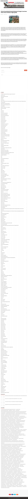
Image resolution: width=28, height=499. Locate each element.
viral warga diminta (21, 485)
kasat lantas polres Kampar (16, 447)
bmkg (1, 157)
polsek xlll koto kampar (3, 336)
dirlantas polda (2, 170)
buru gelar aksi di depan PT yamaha (5, 163)
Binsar (8, 427)
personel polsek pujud (3, 292)
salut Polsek (2, 348)
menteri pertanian (11, 458)
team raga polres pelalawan (4, 362)
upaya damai (14, 484)
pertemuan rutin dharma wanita (4, 293)
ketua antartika (2, 233)
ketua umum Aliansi (3, 237)
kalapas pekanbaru (3, 188)
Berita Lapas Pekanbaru (3, 133)
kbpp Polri (2, 226)
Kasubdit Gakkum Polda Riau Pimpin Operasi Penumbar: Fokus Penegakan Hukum (10, 225)
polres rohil (2, 313)
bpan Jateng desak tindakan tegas (4, 158)
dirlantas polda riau (3, 171)
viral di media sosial (3, 379)
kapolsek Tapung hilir (3, 221)
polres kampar (2, 307)
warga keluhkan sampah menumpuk (5, 392)
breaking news (2, 159)
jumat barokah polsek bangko (4, 183)
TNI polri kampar (2, 369)
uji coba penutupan (3, 374)
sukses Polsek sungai (3, 360)
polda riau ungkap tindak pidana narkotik (5, 301)
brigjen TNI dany (3, 428)
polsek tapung (2, 332)
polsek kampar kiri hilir (3, 324)
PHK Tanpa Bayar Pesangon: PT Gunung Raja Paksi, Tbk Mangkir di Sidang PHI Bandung (14, 401)
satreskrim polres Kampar (11, 478)
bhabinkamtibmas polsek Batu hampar (5, 153)
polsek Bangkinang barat (3, 319)
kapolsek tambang (3, 219)
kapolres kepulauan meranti (4, 206)
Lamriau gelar (2, 250)
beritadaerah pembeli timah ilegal (4, 145)
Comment (6, 14)
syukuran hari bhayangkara (4, 361)
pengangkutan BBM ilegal (3, 282)
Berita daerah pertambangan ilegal (5, 115)
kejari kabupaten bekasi (9, 449)
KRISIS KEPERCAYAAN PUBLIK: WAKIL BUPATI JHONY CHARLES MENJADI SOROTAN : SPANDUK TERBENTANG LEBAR (16, 395)
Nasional (2, 270)
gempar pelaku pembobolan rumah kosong (16, 431)
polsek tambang (2, 331)
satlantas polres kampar (3, 350)
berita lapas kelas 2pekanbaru (12, 419)
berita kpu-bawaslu (3, 127)
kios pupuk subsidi (3, 238)
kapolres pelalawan (3, 207)
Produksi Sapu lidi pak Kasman (4, 338)
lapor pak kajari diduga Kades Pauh (15, 457)
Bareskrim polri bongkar (3, 108)
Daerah (1, 164)
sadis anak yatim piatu (23, 476)
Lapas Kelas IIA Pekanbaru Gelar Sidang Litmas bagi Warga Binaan (8, 257)
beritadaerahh (2, 146)
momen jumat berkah (3, 268)
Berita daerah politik (3, 116)
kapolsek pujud (2, 218)
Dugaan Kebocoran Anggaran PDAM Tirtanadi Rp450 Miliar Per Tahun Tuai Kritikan (13, 398)
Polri (1, 317)
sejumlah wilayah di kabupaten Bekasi (5, 355)
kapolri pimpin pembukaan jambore (5, 213)
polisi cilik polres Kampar (16, 467)
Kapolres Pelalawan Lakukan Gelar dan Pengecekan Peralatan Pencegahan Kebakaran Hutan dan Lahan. (12, 208)
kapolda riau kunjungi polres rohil (4, 196)
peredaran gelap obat (3, 289)
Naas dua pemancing (3, 269)
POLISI (11, 467)
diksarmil (2, 169)
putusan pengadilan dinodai (4, 476)
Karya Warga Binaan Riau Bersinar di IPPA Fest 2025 (6, 447)
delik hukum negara (12, 429)
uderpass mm (2, 373)
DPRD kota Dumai (8, 430)
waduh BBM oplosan (3, 387)
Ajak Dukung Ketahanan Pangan (4, 96)
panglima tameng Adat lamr (4, 276)
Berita (1, 109)
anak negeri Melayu (3, 102)
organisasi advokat (3, 274)
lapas (1, 251)
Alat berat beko (17, 410)
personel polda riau (3, 465)
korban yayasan (2, 243)
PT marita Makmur (24, 475)
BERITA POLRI (2, 139)
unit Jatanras (2, 375)
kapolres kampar (15, 439)
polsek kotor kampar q (3, 329)
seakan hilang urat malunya (4, 354)
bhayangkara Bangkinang (4, 427)
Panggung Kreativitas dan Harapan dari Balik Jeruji (6, 275)
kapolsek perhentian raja (4, 446)
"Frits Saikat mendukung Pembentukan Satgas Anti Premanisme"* (8, 409)
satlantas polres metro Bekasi (4, 478)
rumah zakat (2, 344)
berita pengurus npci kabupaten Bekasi (20, 420)
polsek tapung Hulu (3, 475)
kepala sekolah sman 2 (3, 231)
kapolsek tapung (2, 220)
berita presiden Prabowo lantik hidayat (5, 140)
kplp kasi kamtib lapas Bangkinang (4, 244)
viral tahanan (16, 485)
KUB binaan (2, 249)
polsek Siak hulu (2, 330)
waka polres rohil (2, 391)
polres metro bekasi (3, 311)
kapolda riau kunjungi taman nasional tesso (6, 438)
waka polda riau (14, 486)
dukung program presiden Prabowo (5, 175)
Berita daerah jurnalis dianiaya (4, 114)
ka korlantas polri (3, 184)
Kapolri (1, 212)
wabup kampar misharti (3, 386)
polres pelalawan (3, 312)
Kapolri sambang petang (3, 214)
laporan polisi (2, 262)
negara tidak (10, 459)
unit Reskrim (11, 484)
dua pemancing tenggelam (14, 430)
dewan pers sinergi (17, 429)
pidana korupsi (2, 294)
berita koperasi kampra (3, 126)
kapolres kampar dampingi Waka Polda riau (6, 440)
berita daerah (2, 110)
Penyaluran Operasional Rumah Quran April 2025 (6, 287)
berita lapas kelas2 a (3, 132)
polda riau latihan (3, 300)
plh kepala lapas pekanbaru (4, 295)
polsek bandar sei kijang (3, 318)
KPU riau (2, 245)
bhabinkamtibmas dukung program (5, 151)
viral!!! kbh (2, 385)
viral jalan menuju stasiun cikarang (4, 381)
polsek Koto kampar (3, 326)
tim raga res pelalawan (3, 368)
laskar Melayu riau (3, 263)
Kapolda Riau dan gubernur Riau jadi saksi (5, 194)
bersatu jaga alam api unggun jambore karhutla (6, 147)
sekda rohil (2, 356)
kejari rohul (14, 449)
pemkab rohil (2, 280)
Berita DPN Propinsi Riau (3, 121)
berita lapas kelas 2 (3, 128)
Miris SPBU (15, 458)
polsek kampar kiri (3, 323)
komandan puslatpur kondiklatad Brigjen (5, 239)
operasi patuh (14, 459)
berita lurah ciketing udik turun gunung (5, 134)
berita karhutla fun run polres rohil (22, 417)
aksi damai (14, 410)
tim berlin (2, 363)
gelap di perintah (3, 177)
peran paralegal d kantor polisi (4, 288)
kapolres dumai (2, 202)
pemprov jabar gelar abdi (3, 281)
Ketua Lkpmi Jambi (21, 450)
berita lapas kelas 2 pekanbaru (4, 419)
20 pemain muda (3, 95)
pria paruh (2, 337)
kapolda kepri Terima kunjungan (4, 190)
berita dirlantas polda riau (3, 120)
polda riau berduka (3, 299)
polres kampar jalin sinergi (4, 469)
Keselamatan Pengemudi (3, 232)
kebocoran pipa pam (3, 227)
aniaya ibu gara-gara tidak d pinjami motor (20, 412)
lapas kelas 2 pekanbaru (3, 255)
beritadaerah (2, 144)
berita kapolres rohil (3, 122)
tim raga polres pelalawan (4, 366)
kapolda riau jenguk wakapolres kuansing (5, 195)
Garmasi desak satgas (3, 176)
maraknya (2, 264)
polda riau (13, 466)
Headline (2, 181)
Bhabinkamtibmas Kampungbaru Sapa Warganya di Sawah (7, 152)
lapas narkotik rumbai (3, 258)
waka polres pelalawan (19, 486)
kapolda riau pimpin (3, 200)
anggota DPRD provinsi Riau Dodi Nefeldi (5, 103)
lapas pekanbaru (9, 457)
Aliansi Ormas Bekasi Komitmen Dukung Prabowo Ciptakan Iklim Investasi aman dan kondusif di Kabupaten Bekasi (13, 101)
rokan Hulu (2, 343)
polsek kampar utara (3, 325)
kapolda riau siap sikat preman (4, 201)
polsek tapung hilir (21, 474)
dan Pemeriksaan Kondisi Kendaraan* (5, 165)
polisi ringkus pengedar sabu (4, 306)
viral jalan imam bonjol (3, 380)
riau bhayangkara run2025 (4, 342)
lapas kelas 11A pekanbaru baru (4, 256)
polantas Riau (9, 466)
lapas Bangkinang (3, 252)
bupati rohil (6, 428)
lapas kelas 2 (16, 455)
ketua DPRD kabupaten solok (15, 450)
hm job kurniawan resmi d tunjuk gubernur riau (6, 182)
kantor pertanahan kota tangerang (5, 189)
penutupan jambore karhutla (4, 286)
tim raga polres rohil (3, 367)
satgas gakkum (2, 349)
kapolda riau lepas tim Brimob (15, 438)
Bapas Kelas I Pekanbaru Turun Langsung (5, 107)
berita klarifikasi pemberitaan (4, 418)
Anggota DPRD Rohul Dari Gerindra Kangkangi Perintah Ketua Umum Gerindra (13, 404)
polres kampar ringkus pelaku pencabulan (12, 469)
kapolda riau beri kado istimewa (4, 436)
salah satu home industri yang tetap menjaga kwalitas (7, 477)
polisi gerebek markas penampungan (5, 305)
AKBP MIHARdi (2, 97)
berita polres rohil (3, 421)
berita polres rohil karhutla (4, 138)
